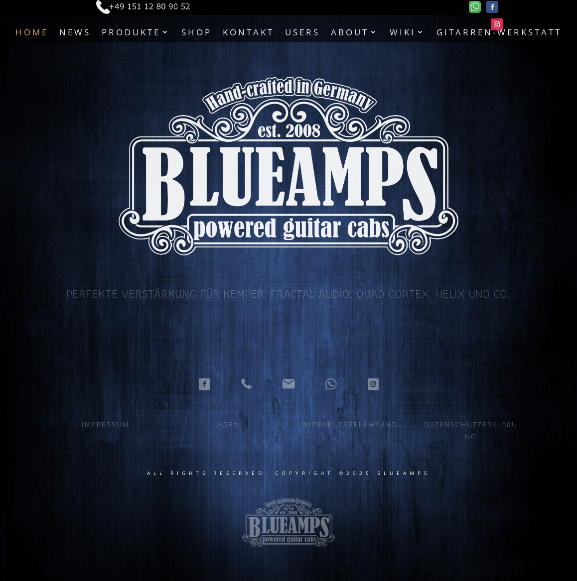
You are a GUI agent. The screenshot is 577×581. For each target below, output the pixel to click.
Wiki (403, 32)
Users (302, 32)
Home (31, 32)
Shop (196, 32)
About (350, 32)
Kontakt (248, 32)
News (75, 32)
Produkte (131, 32)
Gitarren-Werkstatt (499, 32)
